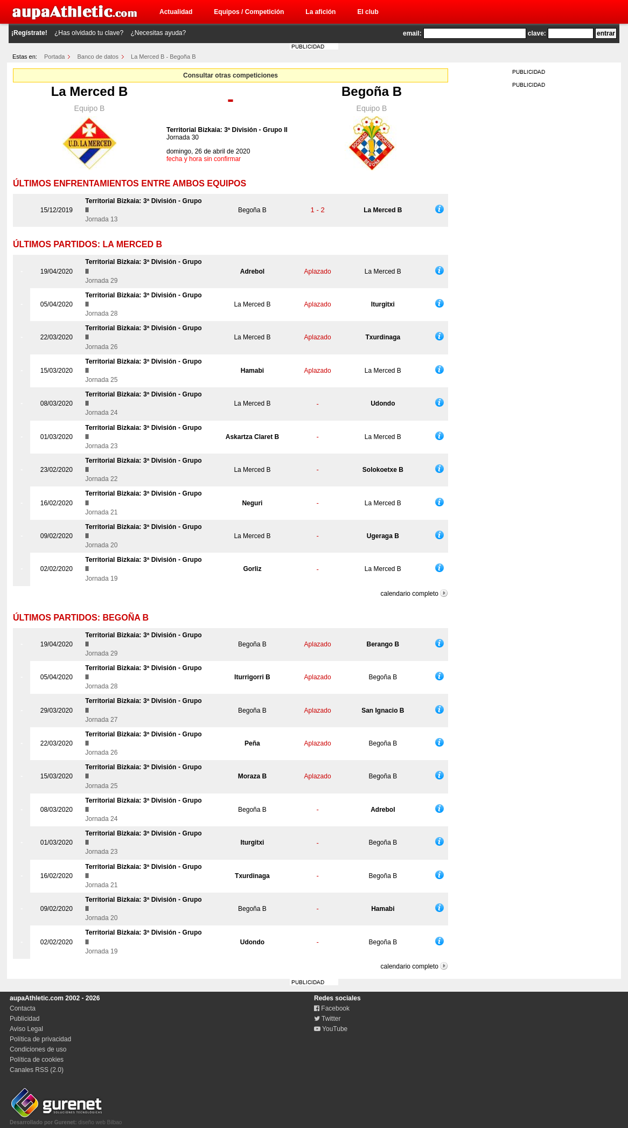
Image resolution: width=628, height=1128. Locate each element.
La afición (320, 12)
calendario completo (409, 593)
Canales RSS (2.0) (37, 1070)
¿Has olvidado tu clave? (88, 33)
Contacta (23, 1008)
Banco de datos (98, 56)
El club (367, 12)
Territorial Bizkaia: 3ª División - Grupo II (227, 130)
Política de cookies (37, 1059)
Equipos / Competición (249, 12)
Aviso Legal (26, 1029)
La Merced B (89, 91)
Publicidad (24, 1018)
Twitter (327, 1018)
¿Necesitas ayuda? (158, 33)
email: (412, 33)
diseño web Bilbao (66, 1119)
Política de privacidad (40, 1039)
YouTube (330, 1029)
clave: (537, 33)
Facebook (332, 1008)
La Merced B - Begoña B (163, 56)
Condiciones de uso (38, 1049)
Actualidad (175, 12)
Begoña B (371, 91)
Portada (54, 56)
